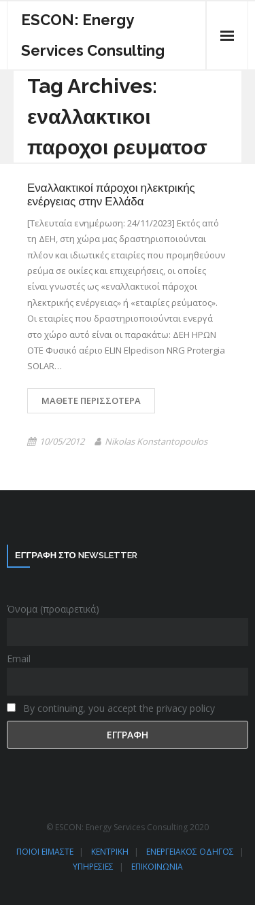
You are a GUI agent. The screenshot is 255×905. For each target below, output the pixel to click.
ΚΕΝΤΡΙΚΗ (110, 851)
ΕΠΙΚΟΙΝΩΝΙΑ (157, 866)
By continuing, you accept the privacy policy (111, 708)
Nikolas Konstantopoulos (156, 441)
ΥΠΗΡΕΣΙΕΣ (93, 866)
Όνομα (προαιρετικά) (53, 608)
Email (19, 658)
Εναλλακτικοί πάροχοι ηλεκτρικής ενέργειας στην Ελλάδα (111, 194)
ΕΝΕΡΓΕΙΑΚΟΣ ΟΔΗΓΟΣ (190, 851)
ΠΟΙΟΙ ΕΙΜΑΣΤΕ (44, 851)
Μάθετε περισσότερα (91, 400)
